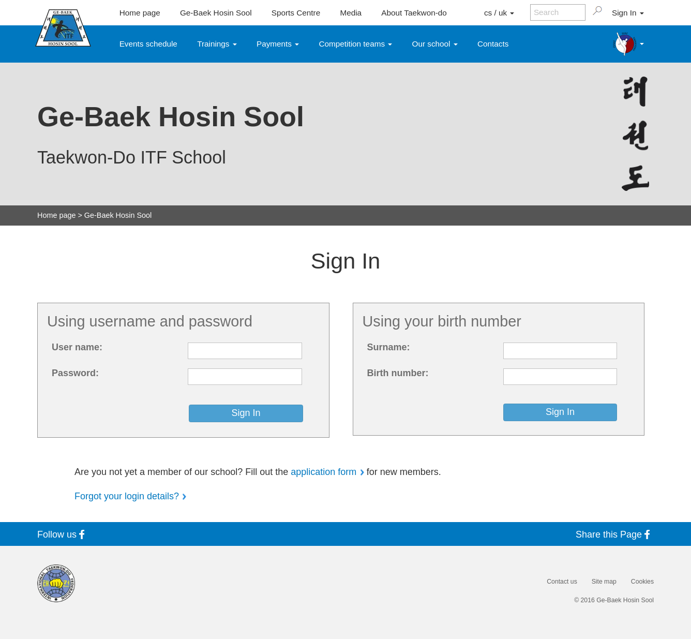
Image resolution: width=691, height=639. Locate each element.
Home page (139, 12)
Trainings (217, 43)
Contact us (562, 581)
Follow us (62, 534)
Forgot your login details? (126, 496)
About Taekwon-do (413, 12)
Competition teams (356, 43)
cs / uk (499, 12)
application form (323, 472)
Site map (604, 581)
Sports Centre (296, 12)
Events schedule (148, 43)
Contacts (492, 43)
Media (351, 12)
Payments (278, 43)
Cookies (642, 581)
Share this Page (615, 534)
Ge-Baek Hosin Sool (216, 12)
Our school (435, 43)
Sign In (628, 12)
